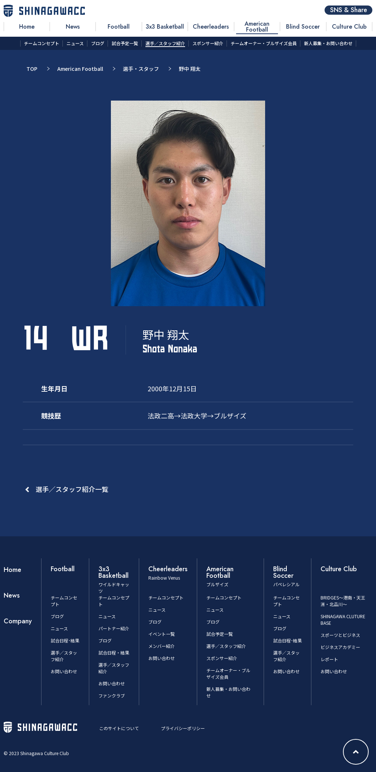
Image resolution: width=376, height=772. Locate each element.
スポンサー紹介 (221, 658)
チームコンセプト (166, 597)
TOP (31, 68)
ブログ (57, 616)
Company (18, 621)
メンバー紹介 (161, 646)
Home (12, 570)
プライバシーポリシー (183, 728)
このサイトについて (119, 728)
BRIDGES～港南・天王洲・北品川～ (343, 600)
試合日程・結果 (113, 652)
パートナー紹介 (113, 628)
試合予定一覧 (219, 634)
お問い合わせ (64, 671)
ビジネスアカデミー (340, 647)
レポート (329, 659)
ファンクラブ (111, 695)
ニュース (59, 628)
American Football (80, 68)
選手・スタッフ (141, 68)
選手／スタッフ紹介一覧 (72, 489)
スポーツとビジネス (340, 635)
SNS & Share (348, 10)
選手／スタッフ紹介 (226, 646)
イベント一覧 (161, 634)
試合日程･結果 (65, 640)
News (12, 595)
